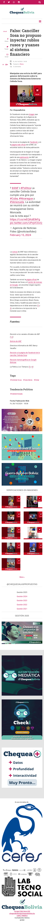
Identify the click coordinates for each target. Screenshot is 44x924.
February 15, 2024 (20, 235)
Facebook (34, 142)
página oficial (31, 280)
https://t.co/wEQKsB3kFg (25, 219)
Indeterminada (16, 394)
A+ (6, 64)
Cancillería (28, 380)
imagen (31, 114)
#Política (26, 188)
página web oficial (18, 145)
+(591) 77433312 (22, 915)
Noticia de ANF (15, 341)
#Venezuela (17, 202)
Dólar (37, 380)
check (5, 31)
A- (3, 64)
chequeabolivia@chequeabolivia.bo (22, 913)
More (21, 577)
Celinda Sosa (16, 380)
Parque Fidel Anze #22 (22, 911)
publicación (24, 157)
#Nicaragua (26, 198)
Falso (22, 64)
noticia (14, 252)
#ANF (15, 188)
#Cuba (14, 198)
